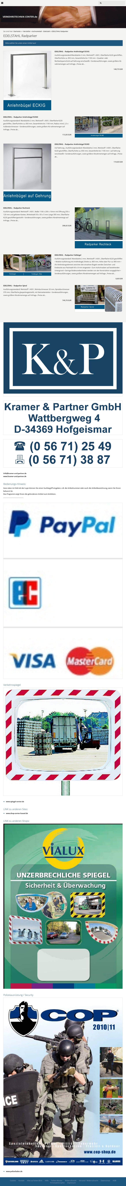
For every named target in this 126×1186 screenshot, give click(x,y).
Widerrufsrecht (70, 1180)
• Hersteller (26, 31)
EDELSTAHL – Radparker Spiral (15, 286)
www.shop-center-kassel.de (17, 813)
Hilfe (46, 1180)
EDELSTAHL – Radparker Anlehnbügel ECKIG (72, 51)
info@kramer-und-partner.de (14, 473)
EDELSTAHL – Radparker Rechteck (16, 208)
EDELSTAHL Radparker (60, 31)
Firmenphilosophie (57, 1183)
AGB (114, 1180)
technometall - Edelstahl (41, 31)
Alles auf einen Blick (34, 1180)
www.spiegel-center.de (15, 801)
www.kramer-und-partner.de (14, 476)
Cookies (13, 1180)
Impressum (71, 1183)
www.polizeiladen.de (14, 1171)
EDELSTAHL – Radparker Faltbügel (68, 255)
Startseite (17, 31)
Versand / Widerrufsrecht (88, 1180)
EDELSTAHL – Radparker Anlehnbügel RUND (20, 117)
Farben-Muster (56, 1180)
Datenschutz (105, 1180)
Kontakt (21, 1180)
